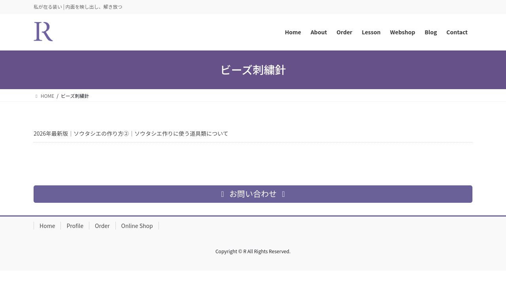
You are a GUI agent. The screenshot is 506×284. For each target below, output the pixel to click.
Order (102, 226)
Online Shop (137, 226)
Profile (74, 226)
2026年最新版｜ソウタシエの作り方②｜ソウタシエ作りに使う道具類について (131, 133)
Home (47, 226)
